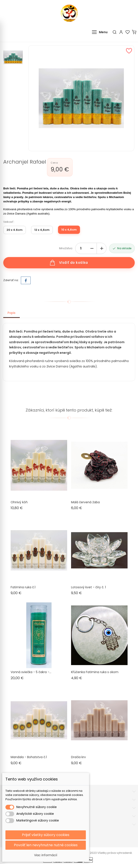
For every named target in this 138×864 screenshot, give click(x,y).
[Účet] (121, 32)
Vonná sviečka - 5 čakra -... (31, 672)
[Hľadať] (114, 32)
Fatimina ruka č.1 (23, 587)
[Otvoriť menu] (101, 32)
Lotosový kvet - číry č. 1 (88, 587)
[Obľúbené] (128, 32)
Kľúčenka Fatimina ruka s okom (94, 672)
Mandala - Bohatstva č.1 (29, 757)
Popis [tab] (11, 313)
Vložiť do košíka (69, 263)
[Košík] (134, 32)
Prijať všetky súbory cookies (45, 834)
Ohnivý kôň (19, 502)
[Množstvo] (80, 248)
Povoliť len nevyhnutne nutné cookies (46, 845)
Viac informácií (45, 855)
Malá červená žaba (85, 502)
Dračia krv (78, 757)
